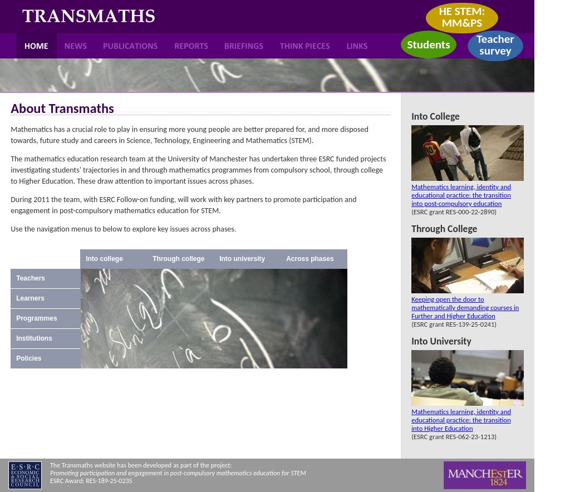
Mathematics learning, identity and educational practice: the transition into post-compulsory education (461, 195)
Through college (178, 259)
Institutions (34, 338)
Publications (131, 45)
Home (37, 45)
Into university (242, 259)
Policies (28, 358)
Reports (192, 45)
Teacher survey (495, 45)
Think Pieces (304, 45)
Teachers (30, 278)
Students (428, 44)
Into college (104, 259)
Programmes (36, 318)
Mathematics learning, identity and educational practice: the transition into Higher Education (461, 419)
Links (357, 45)
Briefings (244, 45)
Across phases (309, 259)
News (76, 45)
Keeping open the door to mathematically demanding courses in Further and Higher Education (465, 307)
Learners (30, 298)
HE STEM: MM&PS (462, 17)
